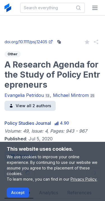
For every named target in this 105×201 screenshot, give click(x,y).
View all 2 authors (30, 105)
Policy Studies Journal (27, 123)
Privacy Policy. (84, 179)
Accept (18, 192)
